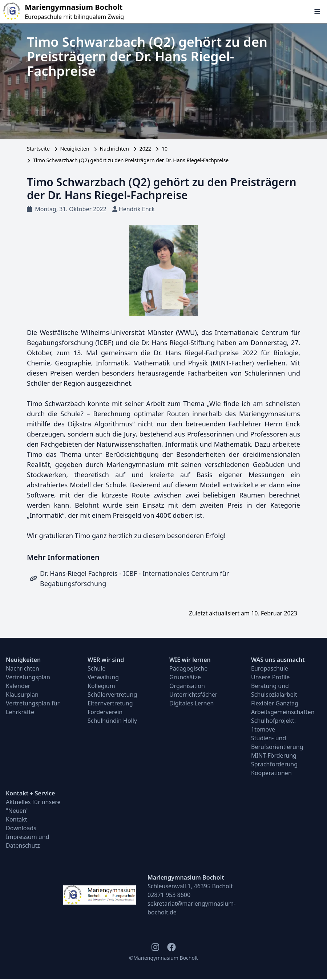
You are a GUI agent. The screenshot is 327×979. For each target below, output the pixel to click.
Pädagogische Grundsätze (188, 672)
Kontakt (16, 819)
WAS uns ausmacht (278, 660)
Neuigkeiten (74, 148)
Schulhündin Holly (112, 721)
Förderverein (105, 712)
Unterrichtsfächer (193, 695)
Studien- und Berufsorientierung (277, 742)
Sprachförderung (274, 764)
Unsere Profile (270, 677)
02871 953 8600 (169, 895)
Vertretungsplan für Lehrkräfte (33, 707)
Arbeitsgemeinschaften (283, 712)
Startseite (38, 148)
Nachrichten (114, 148)
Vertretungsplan (28, 677)
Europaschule (269, 668)
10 (164, 148)
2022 (145, 148)
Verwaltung (103, 677)
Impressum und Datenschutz (27, 841)
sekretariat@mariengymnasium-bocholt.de (191, 908)
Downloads (21, 828)
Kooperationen (271, 773)
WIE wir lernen (190, 660)
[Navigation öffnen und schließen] (317, 12)
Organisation (187, 686)
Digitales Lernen (191, 703)
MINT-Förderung (273, 755)
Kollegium (101, 686)
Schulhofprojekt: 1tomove (273, 725)
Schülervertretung (112, 695)
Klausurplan (22, 695)
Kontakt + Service (30, 793)
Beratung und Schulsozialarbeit (274, 690)
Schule (96, 668)
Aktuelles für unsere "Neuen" (33, 806)
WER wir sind (106, 660)
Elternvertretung (110, 703)
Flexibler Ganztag (274, 703)
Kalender (18, 686)
